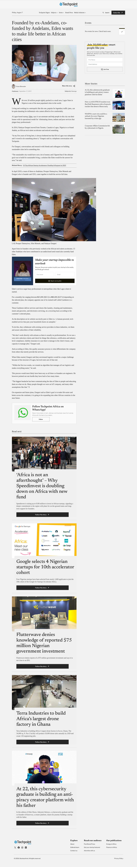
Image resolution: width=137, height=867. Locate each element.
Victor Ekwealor (21, 86)
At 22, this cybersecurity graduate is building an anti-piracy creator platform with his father (97, 92)
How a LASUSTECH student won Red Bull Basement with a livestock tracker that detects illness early (97, 104)
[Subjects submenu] (57, 12)
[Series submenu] (63, 12)
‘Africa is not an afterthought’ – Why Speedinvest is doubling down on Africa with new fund (41, 486)
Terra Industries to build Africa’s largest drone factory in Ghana (41, 719)
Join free (106, 69)
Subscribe (116, 13)
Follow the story (40, 515)
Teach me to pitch (56, 281)
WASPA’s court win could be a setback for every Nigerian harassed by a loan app (96, 116)
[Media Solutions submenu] (85, 12)
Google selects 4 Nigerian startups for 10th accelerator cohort (45, 567)
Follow (41, 419)
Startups (73, 91)
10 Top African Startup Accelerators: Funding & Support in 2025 (44, 165)
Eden (30, 117)
